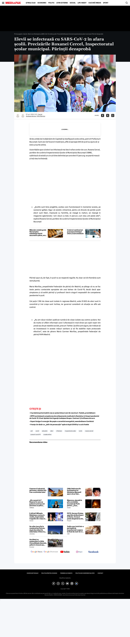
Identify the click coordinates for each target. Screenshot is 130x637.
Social (73, 3)
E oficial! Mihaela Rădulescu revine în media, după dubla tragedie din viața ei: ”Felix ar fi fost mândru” (37, 516)
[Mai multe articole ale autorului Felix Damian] (23, 115)
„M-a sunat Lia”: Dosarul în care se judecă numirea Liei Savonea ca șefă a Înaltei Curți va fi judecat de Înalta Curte (37, 503)
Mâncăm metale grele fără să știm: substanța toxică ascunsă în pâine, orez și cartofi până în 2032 (37, 232)
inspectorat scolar (70, 431)
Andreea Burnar (31, 116)
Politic (51, 3)
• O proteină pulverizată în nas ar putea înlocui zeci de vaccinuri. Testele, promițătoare (62, 413)
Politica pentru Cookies (49, 573)
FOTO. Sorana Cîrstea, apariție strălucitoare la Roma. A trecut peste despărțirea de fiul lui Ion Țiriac (75, 516)
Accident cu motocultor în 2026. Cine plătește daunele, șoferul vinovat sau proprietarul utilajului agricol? (38, 542)
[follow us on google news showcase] (51, 552)
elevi (51, 431)
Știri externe (62, 3)
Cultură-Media (94, 3)
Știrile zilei (31, 3)
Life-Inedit (82, 3)
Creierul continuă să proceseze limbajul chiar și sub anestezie (75, 232)
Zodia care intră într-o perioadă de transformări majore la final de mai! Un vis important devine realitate (75, 529)
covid (37, 431)
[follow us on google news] (36, 552)
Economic (42, 3)
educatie (44, 431)
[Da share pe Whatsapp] (112, 115)
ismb (80, 431)
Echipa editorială (32, 573)
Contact (100, 573)
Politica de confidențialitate (85, 573)
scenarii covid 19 (35, 434)
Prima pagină (18, 34)
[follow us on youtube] (65, 552)
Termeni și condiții (66, 573)
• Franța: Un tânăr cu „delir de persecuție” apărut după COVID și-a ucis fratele (59, 425)
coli (31, 431)
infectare (59, 431)
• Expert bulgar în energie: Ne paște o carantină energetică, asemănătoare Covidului (61, 421)
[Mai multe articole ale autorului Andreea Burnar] (18, 115)
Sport (105, 3)
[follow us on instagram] (79, 552)
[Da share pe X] (107, 115)
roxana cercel (89, 431)
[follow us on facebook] (93, 552)
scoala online (47, 434)
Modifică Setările (65, 578)
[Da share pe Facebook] (102, 115)
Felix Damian (41, 116)
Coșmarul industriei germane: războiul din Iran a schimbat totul (37, 490)
